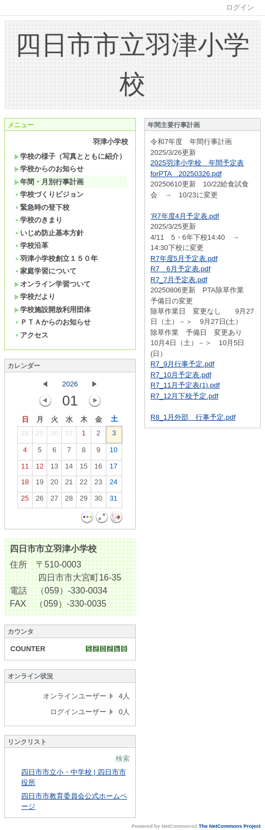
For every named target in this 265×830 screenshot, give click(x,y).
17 (113, 468)
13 (54, 468)
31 (69, 435)
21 (69, 484)
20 (54, 484)
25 (25, 500)
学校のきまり (38, 220)
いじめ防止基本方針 (49, 233)
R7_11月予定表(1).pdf (185, 385)
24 (113, 484)
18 (25, 484)
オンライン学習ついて (52, 284)
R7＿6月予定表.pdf (180, 269)
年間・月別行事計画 (49, 182)
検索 (123, 758)
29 (39, 435)
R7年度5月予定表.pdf (184, 258)
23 (98, 484)
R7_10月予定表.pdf (180, 375)
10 (113, 452)
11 (25, 468)
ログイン (240, 7)
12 (39, 468)
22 (83, 484)
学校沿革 (31, 245)
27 (54, 500)
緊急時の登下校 (42, 207)
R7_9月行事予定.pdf (182, 364)
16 (98, 468)
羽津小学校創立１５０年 (56, 258)
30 (54, 435)
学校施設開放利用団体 (52, 309)
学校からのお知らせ (49, 169)
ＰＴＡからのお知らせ (52, 322)
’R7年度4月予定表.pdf (184, 216)
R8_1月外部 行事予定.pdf (193, 417)
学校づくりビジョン (49, 194)
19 (39, 484)
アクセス (31, 335)
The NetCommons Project (230, 826)
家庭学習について (45, 271)
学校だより (34, 296)
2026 (70, 384)
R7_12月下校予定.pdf (184, 396)
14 (69, 468)
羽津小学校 (110, 142)
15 (83, 468)
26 (39, 500)
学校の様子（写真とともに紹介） (70, 156)
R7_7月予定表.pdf (178, 280)
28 (25, 435)
